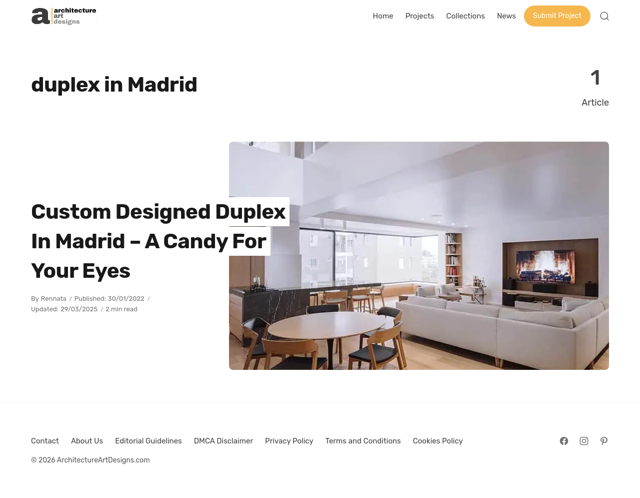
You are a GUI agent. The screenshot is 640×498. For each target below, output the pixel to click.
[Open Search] (604, 16)
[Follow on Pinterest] (604, 441)
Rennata (53, 298)
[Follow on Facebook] (564, 441)
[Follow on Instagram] (584, 441)
